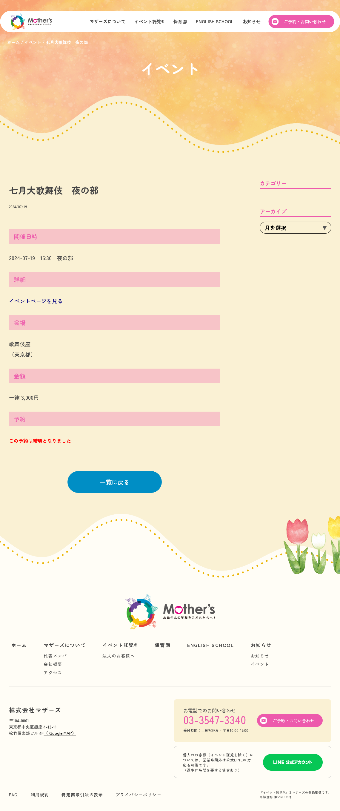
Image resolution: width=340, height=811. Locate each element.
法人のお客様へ (118, 656)
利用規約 (40, 795)
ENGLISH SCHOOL (215, 22)
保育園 (180, 22)
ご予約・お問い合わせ (305, 22)
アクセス (53, 672)
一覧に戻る (115, 482)
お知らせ (252, 22)
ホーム (19, 645)
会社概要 (53, 664)
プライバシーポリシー (138, 795)
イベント (260, 664)
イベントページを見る (36, 301)
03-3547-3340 (214, 719)
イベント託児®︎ (149, 22)
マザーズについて (107, 22)
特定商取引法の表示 (82, 795)
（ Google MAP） (60, 733)
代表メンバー (58, 656)
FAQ (13, 795)
